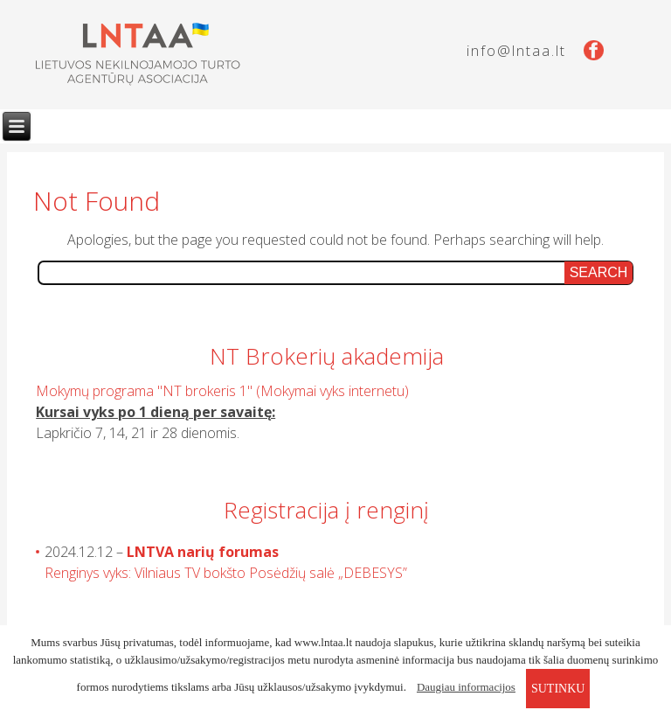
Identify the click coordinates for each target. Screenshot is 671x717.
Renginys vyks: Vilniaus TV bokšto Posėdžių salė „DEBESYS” (226, 572)
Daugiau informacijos (466, 686)
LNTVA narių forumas (203, 551)
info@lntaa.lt (516, 50)
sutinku (558, 688)
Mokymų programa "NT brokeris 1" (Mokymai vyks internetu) (222, 390)
